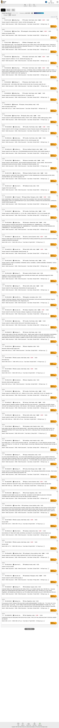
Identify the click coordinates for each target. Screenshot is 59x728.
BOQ (13, 10)
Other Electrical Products (18, 173)
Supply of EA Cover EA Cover (9, 188)
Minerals (16, 104)
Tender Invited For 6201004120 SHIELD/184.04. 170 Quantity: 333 (18, 95)
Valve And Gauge (18, 185)
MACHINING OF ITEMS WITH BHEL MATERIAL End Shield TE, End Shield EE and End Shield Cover (26, 533)
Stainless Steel (18, 553)
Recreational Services (18, 346)
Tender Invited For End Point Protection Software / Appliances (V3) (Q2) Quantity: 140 (22, 312)
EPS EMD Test (5, 359)
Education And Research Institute (18, 160)
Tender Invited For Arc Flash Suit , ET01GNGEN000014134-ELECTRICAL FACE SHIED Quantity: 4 (26, 151)
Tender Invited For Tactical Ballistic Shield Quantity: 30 (15, 251)
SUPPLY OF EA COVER (8, 566)
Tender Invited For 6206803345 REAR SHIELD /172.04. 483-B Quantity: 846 (20, 140)
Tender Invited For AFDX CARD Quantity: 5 (12, 577)
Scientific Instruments (18, 297)
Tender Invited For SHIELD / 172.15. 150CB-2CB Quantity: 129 (17, 58)
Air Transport (17, 197)
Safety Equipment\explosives (17, 20)
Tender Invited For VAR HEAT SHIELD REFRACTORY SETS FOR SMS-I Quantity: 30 (22, 555)
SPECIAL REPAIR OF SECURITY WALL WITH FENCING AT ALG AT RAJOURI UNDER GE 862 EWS (26, 483)
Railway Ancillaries (18, 601)
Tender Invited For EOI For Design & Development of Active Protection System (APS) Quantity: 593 (26, 129)
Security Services (18, 236)
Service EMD (5, 521)
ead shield (27, 13)
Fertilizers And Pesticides (18, 149)
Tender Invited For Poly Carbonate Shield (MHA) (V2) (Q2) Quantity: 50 (19, 288)
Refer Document (9, 24)
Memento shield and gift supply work (10, 348)
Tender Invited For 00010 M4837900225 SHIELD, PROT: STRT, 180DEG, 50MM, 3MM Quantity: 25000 (27, 117)
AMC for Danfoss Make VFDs (9, 106)
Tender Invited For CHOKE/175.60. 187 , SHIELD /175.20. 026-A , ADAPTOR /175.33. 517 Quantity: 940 (27, 393)
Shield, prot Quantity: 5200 (8, 33)
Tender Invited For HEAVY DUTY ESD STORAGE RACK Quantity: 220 (19, 417)
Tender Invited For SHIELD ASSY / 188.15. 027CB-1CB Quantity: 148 (18, 22)
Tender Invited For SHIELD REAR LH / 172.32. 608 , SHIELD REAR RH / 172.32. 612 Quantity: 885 (26, 213)
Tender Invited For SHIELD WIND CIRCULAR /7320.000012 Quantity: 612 (20, 323)
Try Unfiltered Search (39, 13)
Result (8, 10)
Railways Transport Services (17, 42)
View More (29, 629)
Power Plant (17, 31)
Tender (3, 10)
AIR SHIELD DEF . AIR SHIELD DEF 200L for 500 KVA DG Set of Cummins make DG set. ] (24, 84)
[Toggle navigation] (57, 2)
